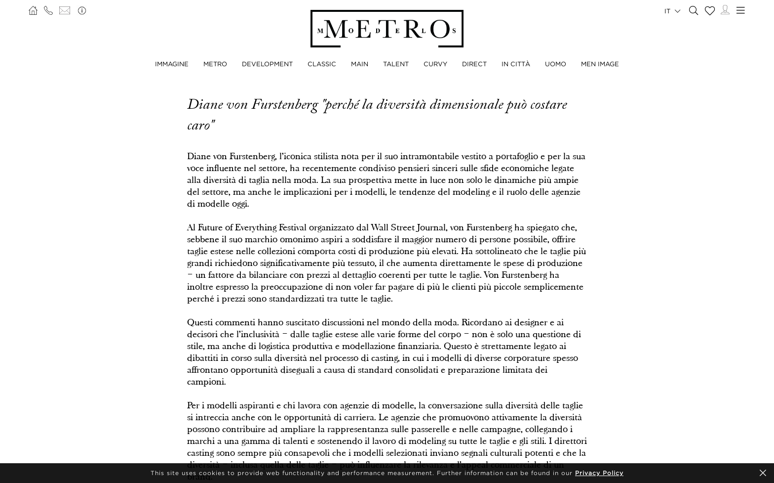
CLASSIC (322, 63)
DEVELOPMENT (267, 63)
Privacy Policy (599, 473)
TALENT (396, 63)
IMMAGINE (172, 63)
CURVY (435, 63)
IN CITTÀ (516, 63)
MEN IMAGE (600, 63)
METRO (215, 63)
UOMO (555, 63)
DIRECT (474, 63)
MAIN (359, 63)
